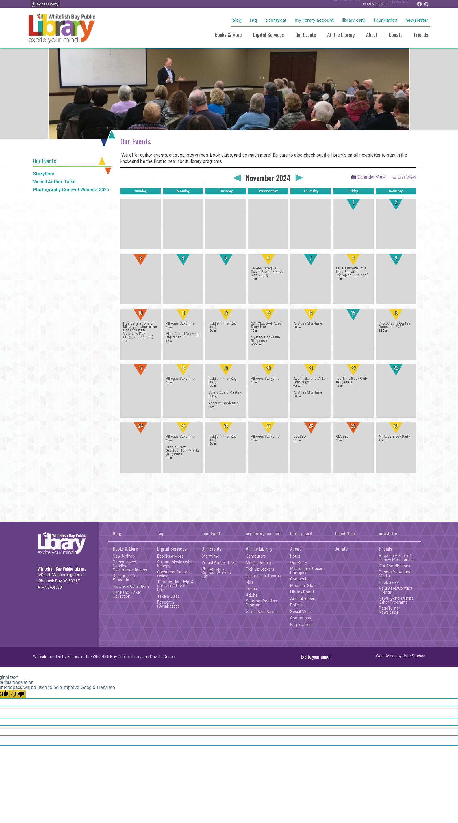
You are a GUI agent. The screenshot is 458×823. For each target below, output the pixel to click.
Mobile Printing (259, 563)
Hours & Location (369, 4)
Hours (295, 556)
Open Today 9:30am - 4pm (332, 4)
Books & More (228, 34)
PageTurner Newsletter (389, 610)
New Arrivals (124, 556)
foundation (385, 20)
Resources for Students (125, 578)
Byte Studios (414, 656)
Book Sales (389, 582)
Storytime (43, 173)
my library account (314, 20)
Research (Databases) (168, 604)
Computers (256, 556)
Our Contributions (394, 566)
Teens (251, 589)
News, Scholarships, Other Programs (396, 600)
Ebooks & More (170, 556)
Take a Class (168, 596)
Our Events (305, 34)
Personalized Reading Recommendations (130, 566)
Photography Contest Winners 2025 (71, 189)
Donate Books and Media (395, 574)
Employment (301, 625)
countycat (275, 20)
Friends (421, 34)
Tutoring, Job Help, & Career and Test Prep (175, 586)
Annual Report (303, 598)
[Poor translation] (18, 694)
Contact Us (300, 579)
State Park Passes (262, 612)
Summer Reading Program (261, 603)
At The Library (341, 34)
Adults (251, 595)
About (372, 34)
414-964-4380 (396, 4)
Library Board (302, 592)
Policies (297, 605)
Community (300, 618)
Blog (237, 20)
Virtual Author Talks (54, 181)
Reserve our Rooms (263, 576)
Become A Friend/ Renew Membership (397, 557)
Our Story (298, 563)
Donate (396, 34)
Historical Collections (131, 586)
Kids (249, 582)
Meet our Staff (303, 585)
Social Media (301, 612)
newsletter (416, 20)
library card (354, 20)
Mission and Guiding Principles (307, 570)
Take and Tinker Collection (127, 594)
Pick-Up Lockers (260, 569)
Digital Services (268, 34)
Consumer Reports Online (174, 574)
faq (253, 20)
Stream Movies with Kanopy (175, 564)
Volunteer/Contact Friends (395, 590)
